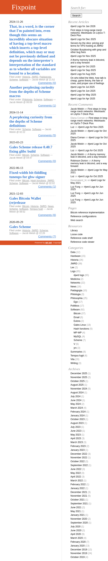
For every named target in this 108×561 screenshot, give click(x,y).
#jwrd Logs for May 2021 (89, 171)
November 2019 (79, 553)
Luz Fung (75, 186)
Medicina (75, 279)
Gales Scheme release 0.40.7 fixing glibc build (30, 149)
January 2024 (78, 415)
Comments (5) (47, 135)
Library (74, 230)
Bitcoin (25, 155)
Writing (74, 363)
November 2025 (79, 377)
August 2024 (77, 392)
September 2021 (79, 503)
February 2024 (78, 411)
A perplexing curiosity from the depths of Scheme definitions (30, 121)
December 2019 (79, 549)
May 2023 (76, 434)
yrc (75, 348)
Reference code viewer (82, 242)
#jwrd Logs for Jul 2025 (83, 87)
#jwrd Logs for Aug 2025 (83, 74)
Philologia (27, 99)
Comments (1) (47, 105)
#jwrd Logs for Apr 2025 (83, 98)
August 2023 (77, 423)
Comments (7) (47, 236)
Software (23, 79)
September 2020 (79, 522)
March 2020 (77, 538)
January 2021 (78, 515)
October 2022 (78, 461)
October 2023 (78, 419)
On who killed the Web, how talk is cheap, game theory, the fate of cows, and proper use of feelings (88, 81)
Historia (26, 77)
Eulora (77, 321)
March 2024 (77, 407)
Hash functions (38, 180)
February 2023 (78, 446)
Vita (72, 359)
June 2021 (76, 507)
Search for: (78, 8)
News (51, 206)
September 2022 (79, 465)
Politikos (75, 305)
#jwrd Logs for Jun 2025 (83, 91)
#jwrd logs (79, 275)
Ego (76, 302)
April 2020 (76, 534)
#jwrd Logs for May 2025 (83, 94)
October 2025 (78, 381)
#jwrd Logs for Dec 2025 (83, 39)
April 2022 (76, 476)
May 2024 (76, 404)
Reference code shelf (81, 238)
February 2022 (78, 484)
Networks (75, 282)
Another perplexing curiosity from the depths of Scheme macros (31, 91)
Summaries (76, 351)
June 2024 (76, 400)
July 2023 (75, 427)
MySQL (77, 336)
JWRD (34, 77)
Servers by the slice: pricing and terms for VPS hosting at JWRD (87, 44)
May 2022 (76, 473)
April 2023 (76, 438)
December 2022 (79, 454)
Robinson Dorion (79, 160)
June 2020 (76, 530)
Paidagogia (45, 77)
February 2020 (78, 542)
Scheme (13, 79)
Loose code (77, 234)
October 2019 (78, 557)
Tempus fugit (36, 209)
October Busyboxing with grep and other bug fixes (88, 51)
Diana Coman (78, 137)
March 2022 (77, 480)
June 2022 (76, 469)
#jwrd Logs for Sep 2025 (83, 70)
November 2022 (79, 457)
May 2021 (76, 511)
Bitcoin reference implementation (88, 212)
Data (73, 252)
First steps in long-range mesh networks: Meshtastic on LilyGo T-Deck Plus (88, 33)
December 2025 (79, 373)
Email (76, 317)
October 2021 (78, 499)
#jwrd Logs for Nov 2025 (83, 56)
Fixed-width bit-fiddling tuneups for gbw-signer (28, 175)
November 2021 (79, 495)
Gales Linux (80, 325)
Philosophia (77, 298)
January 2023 (78, 450)
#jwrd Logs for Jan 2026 (83, 26)
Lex (72, 267)
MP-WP (78, 332)
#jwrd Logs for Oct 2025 (83, 66)
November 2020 (79, 518)
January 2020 (78, 545)
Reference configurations (83, 216)
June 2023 (76, 431)
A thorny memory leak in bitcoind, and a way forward (88, 61)
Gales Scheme (20, 227)
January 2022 (78, 488)
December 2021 (79, 492)
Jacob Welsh (77, 109)
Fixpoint (24, 7)
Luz (72, 127)
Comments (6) (47, 215)
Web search (77, 220)
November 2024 (79, 388)
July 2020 (75, 526)
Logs (73, 271)
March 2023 (77, 442)
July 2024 (75, 396)
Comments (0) (47, 83)
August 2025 (77, 384)
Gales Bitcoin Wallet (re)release (25, 200)
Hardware (76, 256)
